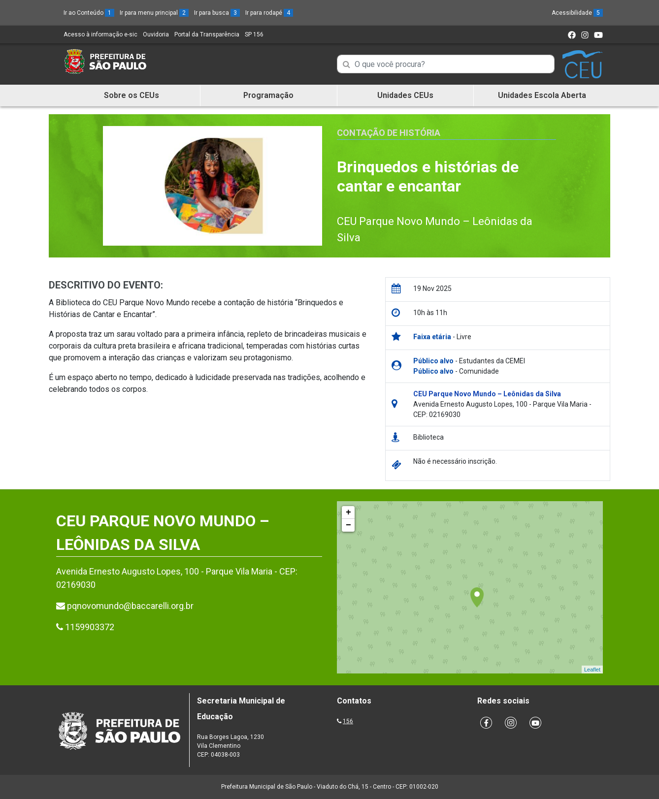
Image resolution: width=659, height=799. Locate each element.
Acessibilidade (577, 13)
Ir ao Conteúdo (89, 13)
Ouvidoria (156, 34)
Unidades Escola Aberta (542, 95)
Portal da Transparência (206, 34)
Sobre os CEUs (131, 95)
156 (348, 721)
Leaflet (592, 669)
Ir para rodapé (269, 13)
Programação (268, 95)
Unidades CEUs (405, 95)
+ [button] (348, 512)
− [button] (348, 525)
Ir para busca (217, 13)
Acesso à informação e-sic (100, 34)
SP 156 (254, 34)
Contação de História (388, 133)
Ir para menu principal (154, 13)
